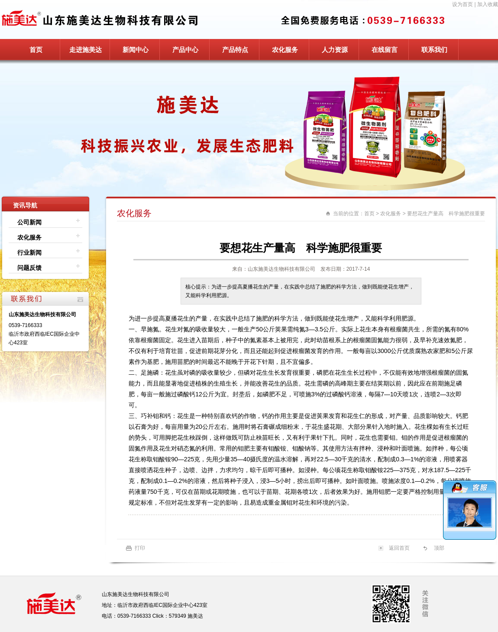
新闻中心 (136, 49)
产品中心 (185, 49)
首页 (35, 49)
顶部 (439, 548)
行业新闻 (29, 252)
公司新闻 (29, 222)
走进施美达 (85, 49)
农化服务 (285, 49)
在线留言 (385, 49)
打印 (140, 548)
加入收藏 (487, 4)
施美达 (195, 616)
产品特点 (235, 49)
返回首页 (399, 548)
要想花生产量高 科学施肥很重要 (446, 214)
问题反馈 (29, 267)
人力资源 (335, 49)
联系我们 (434, 49)
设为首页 (462, 4)
